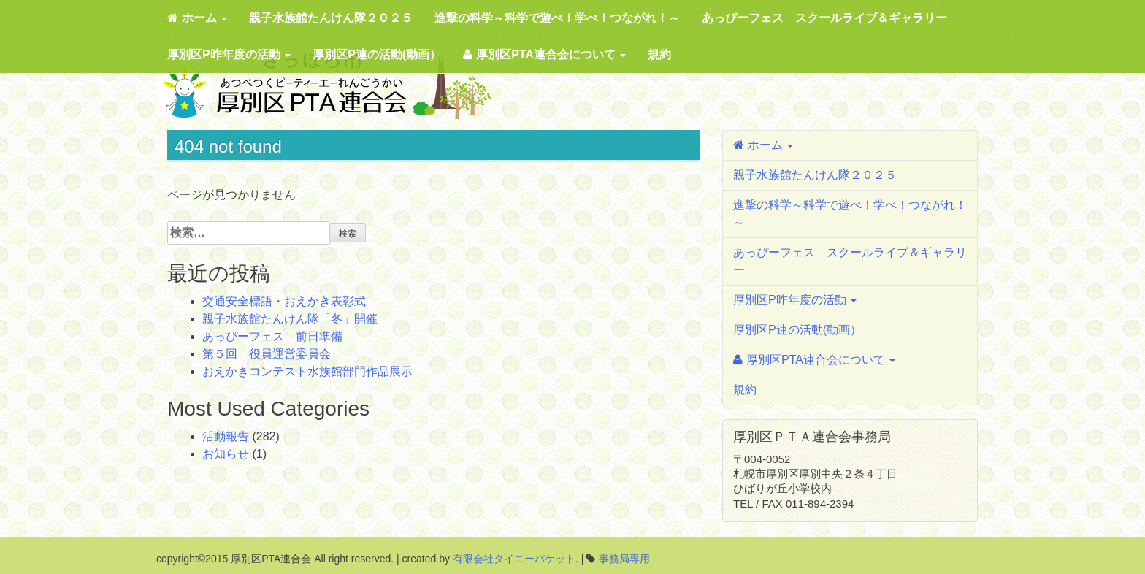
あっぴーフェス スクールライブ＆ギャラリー (824, 18)
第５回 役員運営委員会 (266, 354)
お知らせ (225, 454)
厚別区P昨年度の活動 (229, 54)
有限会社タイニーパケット (514, 559)
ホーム (197, 18)
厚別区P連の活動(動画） (377, 54)
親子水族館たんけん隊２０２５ (331, 18)
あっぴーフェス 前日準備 (272, 336)
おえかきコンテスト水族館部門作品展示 (307, 371)
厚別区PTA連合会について (544, 54)
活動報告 (225, 436)
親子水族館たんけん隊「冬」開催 (290, 319)
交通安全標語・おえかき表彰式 (284, 301)
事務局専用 (624, 559)
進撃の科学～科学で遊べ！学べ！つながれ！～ (557, 18)
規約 (659, 54)
